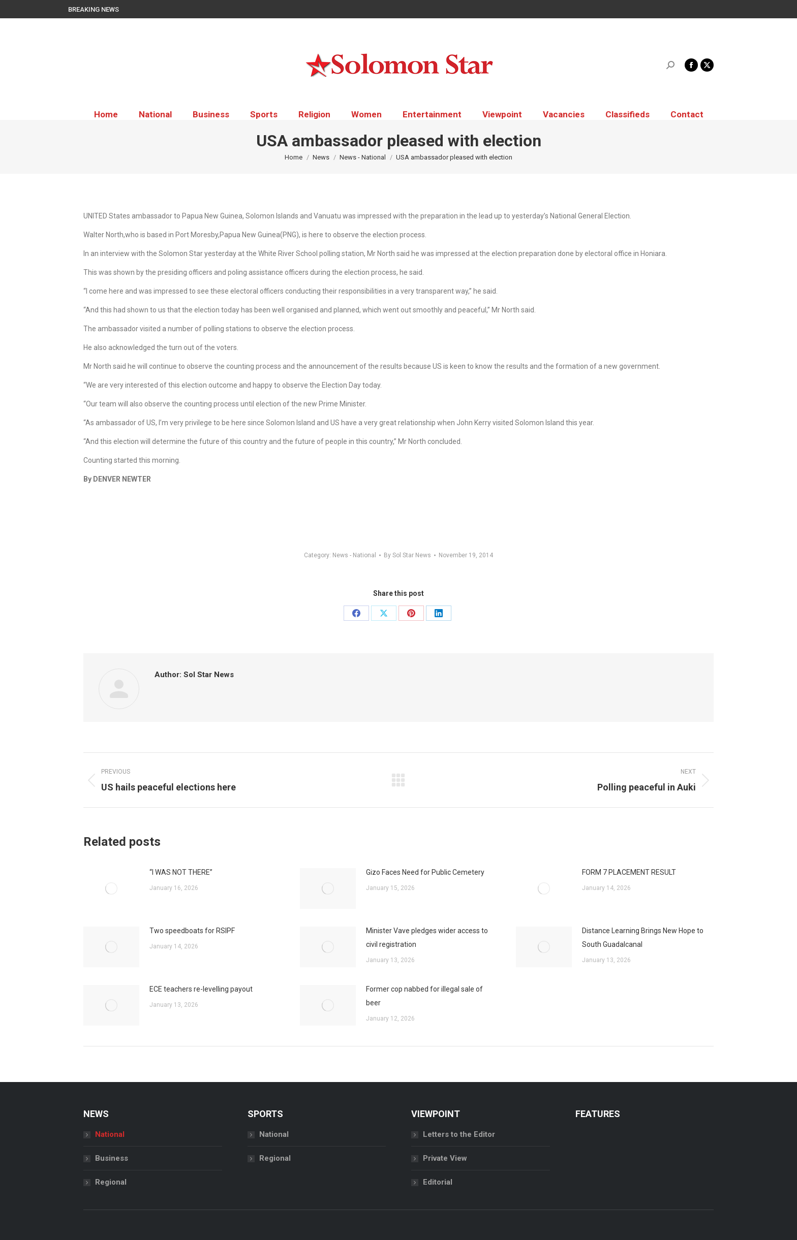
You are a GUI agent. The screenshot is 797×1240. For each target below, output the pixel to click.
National (110, 1134)
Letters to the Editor (459, 1134)
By (407, 555)
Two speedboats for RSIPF (192, 931)
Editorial (437, 1182)
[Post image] (111, 888)
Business (111, 1158)
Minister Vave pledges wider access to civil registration (427, 937)
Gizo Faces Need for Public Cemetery (425, 872)
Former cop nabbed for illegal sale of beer (424, 996)
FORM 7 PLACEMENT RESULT (629, 872)
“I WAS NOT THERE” (180, 872)
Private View (445, 1158)
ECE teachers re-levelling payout (201, 989)
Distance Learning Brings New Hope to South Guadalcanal (642, 937)
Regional (111, 1182)
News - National (354, 555)
